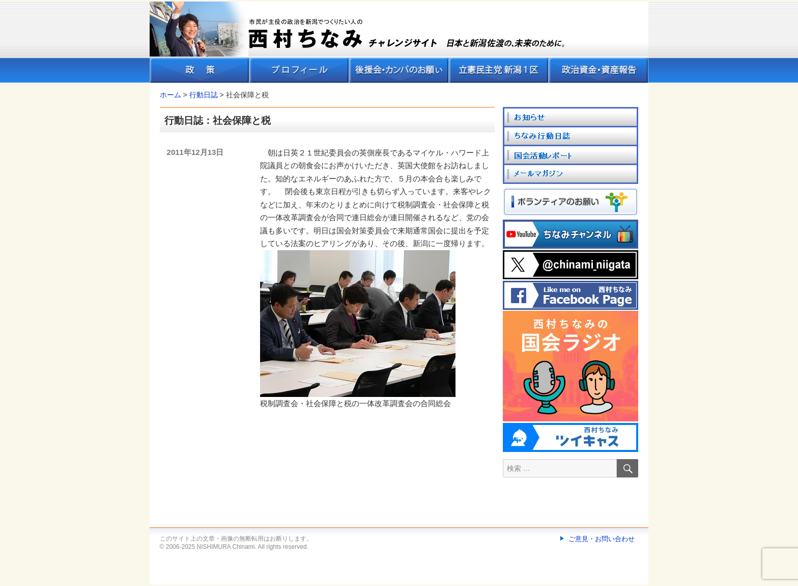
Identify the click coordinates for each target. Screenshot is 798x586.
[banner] (399, 42)
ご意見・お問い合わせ (601, 539)
